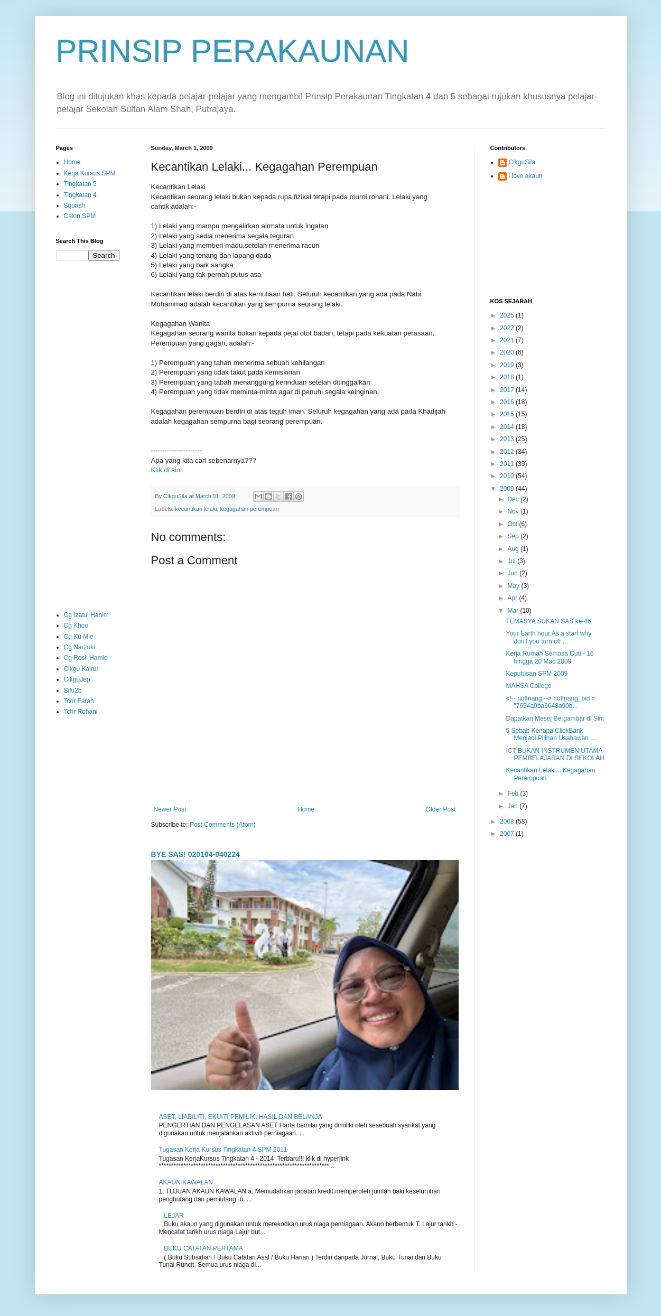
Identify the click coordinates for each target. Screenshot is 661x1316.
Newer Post (170, 809)
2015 (508, 414)
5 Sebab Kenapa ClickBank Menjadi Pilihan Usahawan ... (550, 734)
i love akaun (526, 176)
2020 (508, 352)
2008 (508, 821)
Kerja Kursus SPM (90, 173)
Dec (513, 499)
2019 (508, 365)
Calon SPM (80, 216)
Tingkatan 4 (80, 195)
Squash (75, 205)
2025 (508, 315)
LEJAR (173, 1215)
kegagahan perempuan (249, 509)
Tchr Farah (79, 701)
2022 (508, 328)
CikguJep (77, 679)
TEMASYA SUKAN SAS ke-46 (548, 621)
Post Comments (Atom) (223, 824)
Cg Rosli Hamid (86, 657)
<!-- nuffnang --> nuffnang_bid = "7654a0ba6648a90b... (550, 702)
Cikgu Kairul (81, 669)
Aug (513, 549)
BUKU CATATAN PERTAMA (203, 1248)
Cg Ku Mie (79, 636)
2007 (508, 833)
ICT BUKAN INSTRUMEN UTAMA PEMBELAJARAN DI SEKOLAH (555, 754)
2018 (508, 377)
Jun (513, 573)
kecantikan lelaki (196, 509)
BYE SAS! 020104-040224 (195, 854)
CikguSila (522, 162)
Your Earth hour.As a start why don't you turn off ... (548, 637)
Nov (513, 511)
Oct (513, 524)
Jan (513, 806)
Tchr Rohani (81, 711)
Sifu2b (73, 690)
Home (305, 809)
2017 (508, 390)
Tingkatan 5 (80, 184)
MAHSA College (528, 685)
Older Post (441, 809)
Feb (513, 793)
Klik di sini (166, 470)
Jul (512, 561)
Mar (513, 610)
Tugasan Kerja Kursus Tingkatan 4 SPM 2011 (223, 1149)
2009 (508, 488)
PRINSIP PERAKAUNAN (232, 51)
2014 (508, 427)
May (514, 586)
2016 (508, 402)
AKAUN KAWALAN (186, 1182)
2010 (508, 476)
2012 (508, 451)
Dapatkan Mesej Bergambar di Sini (554, 718)
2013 (508, 439)
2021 (508, 340)
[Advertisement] (87, 435)
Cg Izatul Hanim (86, 615)
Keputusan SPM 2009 (536, 673)
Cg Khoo (76, 625)
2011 (508, 464)
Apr (513, 598)
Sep (513, 536)
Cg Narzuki (79, 647)
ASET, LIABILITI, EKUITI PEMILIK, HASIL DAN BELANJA (240, 1117)
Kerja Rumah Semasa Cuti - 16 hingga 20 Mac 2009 (549, 657)
